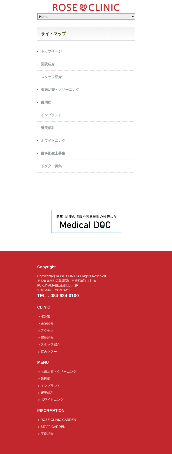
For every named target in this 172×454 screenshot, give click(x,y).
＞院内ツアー (47, 351)
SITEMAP (44, 290)
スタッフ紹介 (51, 77)
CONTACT (62, 290)
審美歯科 (48, 128)
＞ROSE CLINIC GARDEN (56, 420)
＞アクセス (45, 330)
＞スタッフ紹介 (48, 345)
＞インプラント (48, 386)
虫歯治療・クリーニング (60, 89)
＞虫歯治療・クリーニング (56, 371)
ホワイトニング (53, 140)
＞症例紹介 (45, 434)
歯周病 (46, 102)
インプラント (51, 115)
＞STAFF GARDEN (51, 427)
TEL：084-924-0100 (58, 295)
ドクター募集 (51, 166)
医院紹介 (48, 64)
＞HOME (43, 316)
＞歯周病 (43, 379)
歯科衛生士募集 (53, 153)
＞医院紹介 (45, 323)
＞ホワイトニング (50, 400)
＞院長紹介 (45, 337)
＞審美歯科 (45, 392)
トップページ (51, 51)
